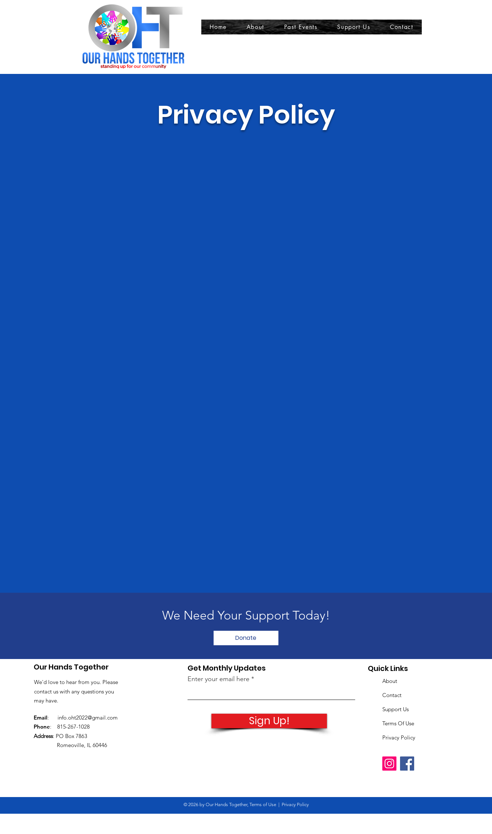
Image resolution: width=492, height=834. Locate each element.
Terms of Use (262, 804)
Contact (391, 695)
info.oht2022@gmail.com (88, 717)
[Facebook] (407, 763)
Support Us (395, 709)
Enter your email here (218, 679)
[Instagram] (389, 763)
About (389, 680)
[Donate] (246, 638)
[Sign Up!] (269, 721)
